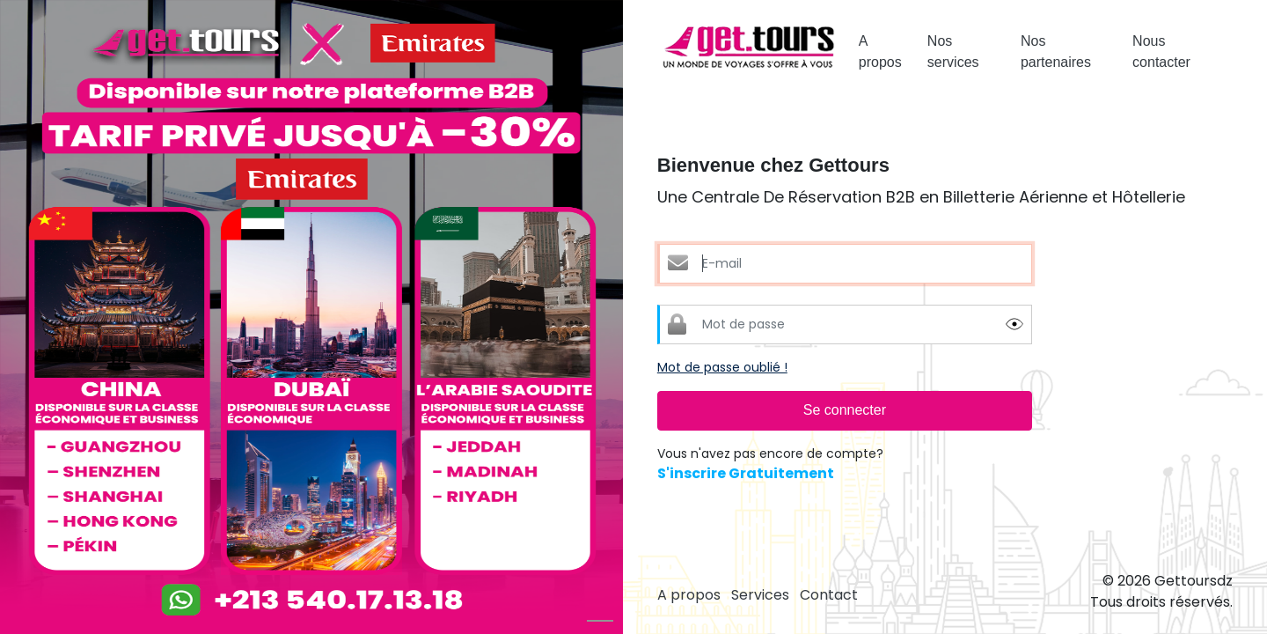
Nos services (953, 51)
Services (760, 595)
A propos (880, 51)
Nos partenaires (1056, 51)
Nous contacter (1161, 51)
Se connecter (844, 409)
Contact (829, 595)
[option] (311, 317)
